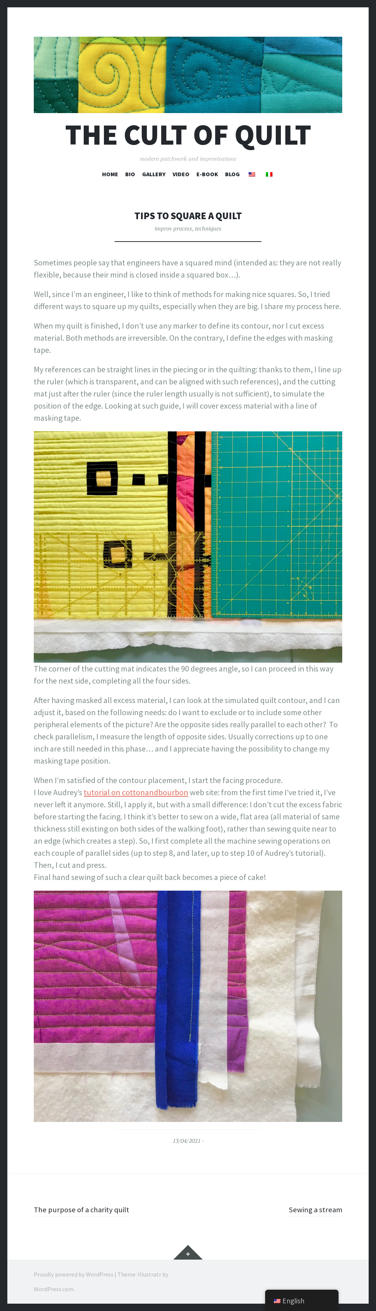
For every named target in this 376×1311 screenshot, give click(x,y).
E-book (207, 174)
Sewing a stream (314, 1209)
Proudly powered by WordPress (73, 1274)
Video (181, 174)
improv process (173, 228)
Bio (130, 174)
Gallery (154, 174)
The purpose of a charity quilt (84, 1209)
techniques (208, 228)
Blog (232, 174)
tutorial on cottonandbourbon (136, 792)
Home (110, 174)
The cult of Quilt (188, 135)
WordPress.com (53, 1289)
